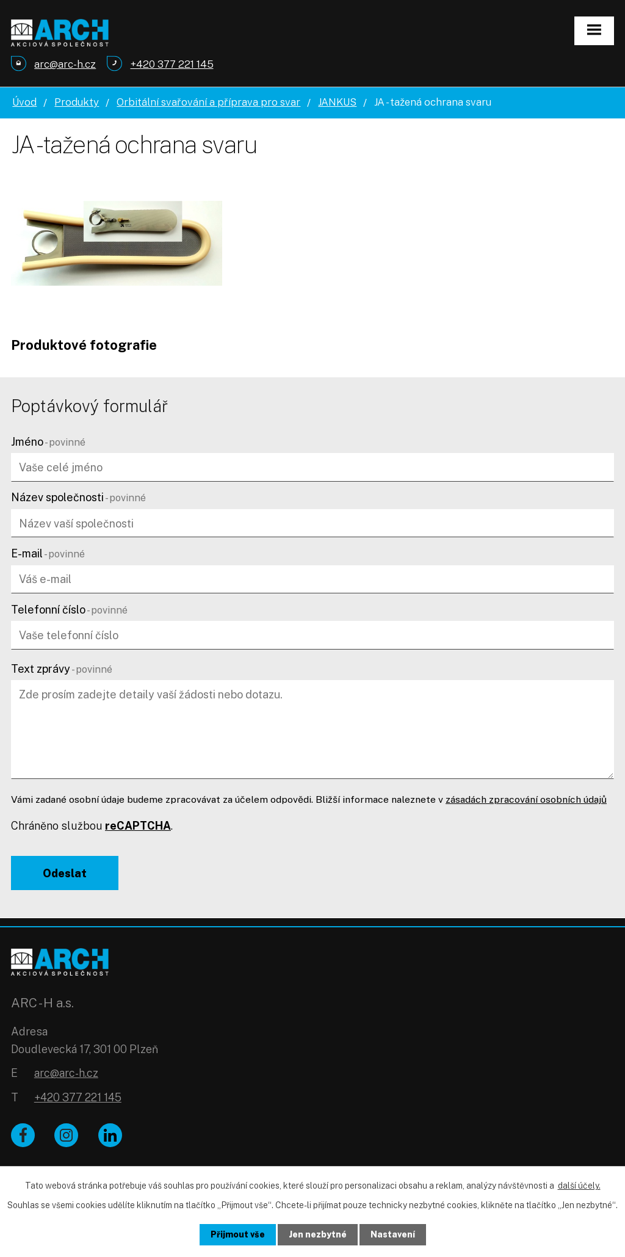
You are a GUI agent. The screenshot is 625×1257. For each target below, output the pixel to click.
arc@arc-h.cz (66, 1073)
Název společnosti (78, 497)
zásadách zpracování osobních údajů (526, 799)
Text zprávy (61, 668)
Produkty (76, 102)
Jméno (48, 441)
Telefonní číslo (69, 609)
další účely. (579, 1185)
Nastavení (392, 1234)
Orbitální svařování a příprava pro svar (208, 102)
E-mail (48, 553)
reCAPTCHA (138, 825)
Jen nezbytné (318, 1234)
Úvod (24, 102)
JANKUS (337, 102)
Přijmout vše (238, 1234)
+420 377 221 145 (77, 1097)
